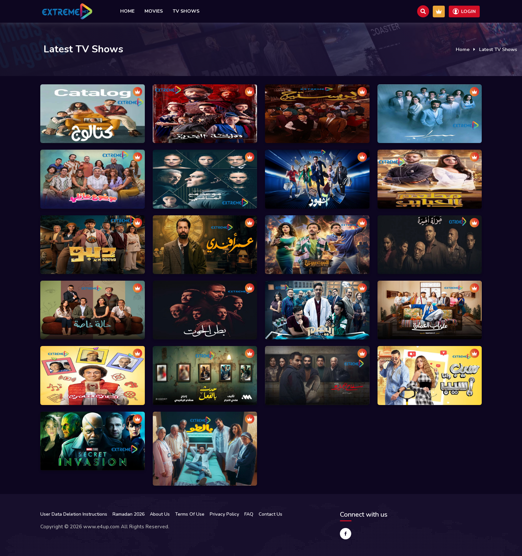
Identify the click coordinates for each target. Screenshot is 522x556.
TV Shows (186, 11)
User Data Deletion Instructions (73, 514)
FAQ (248, 514)
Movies (153, 11)
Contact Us (270, 514)
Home (127, 11)
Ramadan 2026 (128, 514)
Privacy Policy (224, 514)
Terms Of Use (189, 514)
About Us (160, 514)
